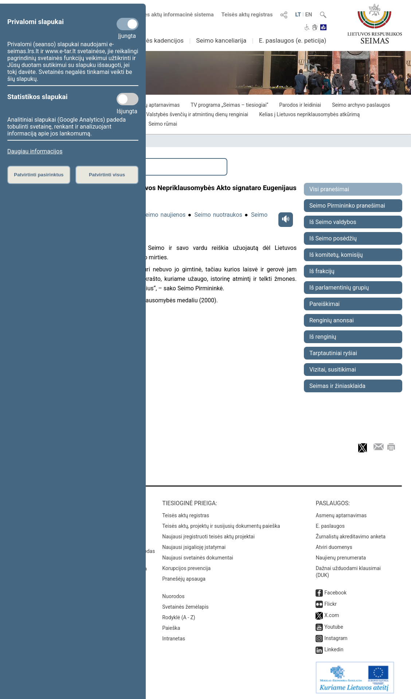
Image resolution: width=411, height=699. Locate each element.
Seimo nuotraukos (218, 214)
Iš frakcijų (321, 271)
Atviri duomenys (334, 547)
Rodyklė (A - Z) (178, 617)
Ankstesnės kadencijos (152, 40)
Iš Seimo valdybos (332, 222)
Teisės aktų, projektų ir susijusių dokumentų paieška (221, 526)
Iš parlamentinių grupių (339, 287)
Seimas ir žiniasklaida (337, 385)
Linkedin (333, 649)
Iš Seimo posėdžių (333, 238)
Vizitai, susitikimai (332, 369)
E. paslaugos (330, 526)
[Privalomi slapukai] (127, 24)
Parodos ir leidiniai (300, 105)
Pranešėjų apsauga (184, 579)
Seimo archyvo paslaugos (361, 105)
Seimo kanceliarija (221, 40)
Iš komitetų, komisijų (336, 254)
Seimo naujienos (163, 214)
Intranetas (173, 638)
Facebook (335, 593)
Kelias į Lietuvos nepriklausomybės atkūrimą (309, 114)
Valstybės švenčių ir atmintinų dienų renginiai (197, 114)
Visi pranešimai (329, 189)
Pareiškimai (324, 304)
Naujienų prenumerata (341, 558)
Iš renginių (322, 336)
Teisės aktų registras (247, 14)
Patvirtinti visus (107, 174)
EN (308, 14)
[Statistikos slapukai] (127, 99)
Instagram (335, 638)
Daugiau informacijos (34, 151)
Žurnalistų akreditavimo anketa (350, 536)
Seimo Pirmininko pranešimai (347, 205)
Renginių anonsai (331, 320)
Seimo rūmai (162, 124)
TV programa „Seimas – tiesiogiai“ (229, 105)
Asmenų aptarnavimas (341, 515)
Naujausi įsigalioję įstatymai (194, 547)
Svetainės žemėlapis (185, 607)
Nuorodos (173, 596)
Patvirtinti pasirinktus (38, 174)
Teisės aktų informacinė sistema (174, 14)
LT (298, 14)
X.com (331, 615)
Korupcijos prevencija (186, 568)
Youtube (333, 627)
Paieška (171, 628)
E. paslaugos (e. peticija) (292, 40)
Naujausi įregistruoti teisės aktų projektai (208, 536)
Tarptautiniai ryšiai (333, 353)
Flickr (330, 604)
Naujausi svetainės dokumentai (197, 558)
